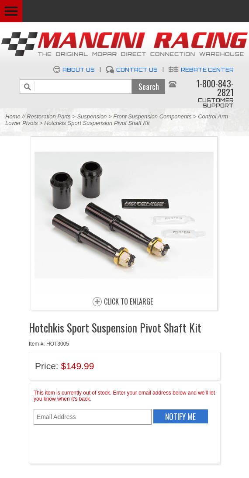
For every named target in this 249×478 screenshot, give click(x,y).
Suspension (92, 116)
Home (13, 116)
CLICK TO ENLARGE (128, 302)
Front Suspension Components (152, 116)
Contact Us (137, 69)
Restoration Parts (48, 116)
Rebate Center (207, 69)
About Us (78, 69)
